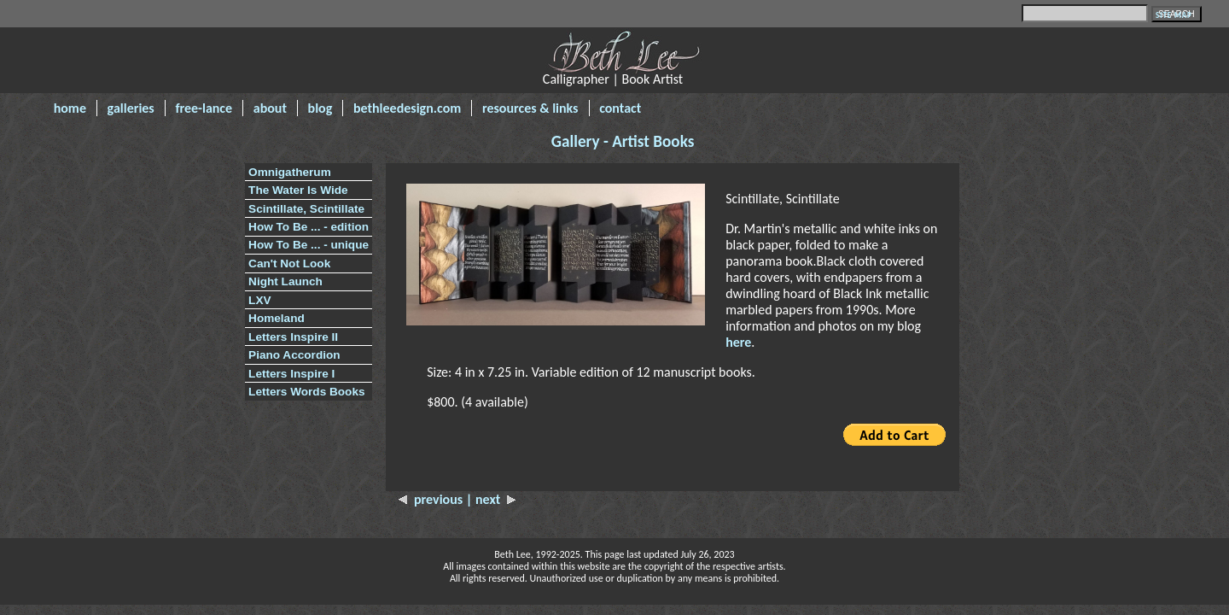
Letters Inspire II (293, 337)
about (270, 108)
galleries (131, 108)
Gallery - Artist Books (623, 141)
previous (432, 499)
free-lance (203, 108)
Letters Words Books (306, 391)
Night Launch (285, 281)
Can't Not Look (289, 263)
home (70, 108)
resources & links (530, 108)
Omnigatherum (289, 172)
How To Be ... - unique (308, 244)
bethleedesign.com (407, 108)
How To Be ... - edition (308, 226)
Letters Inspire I (291, 373)
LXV (259, 300)
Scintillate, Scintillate (306, 208)
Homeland (276, 318)
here (738, 342)
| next (491, 499)
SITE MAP (1174, 15)
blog (320, 108)
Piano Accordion (294, 354)
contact (620, 108)
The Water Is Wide (297, 190)
